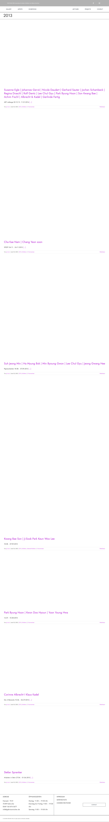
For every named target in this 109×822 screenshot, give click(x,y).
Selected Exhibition (31, 548)
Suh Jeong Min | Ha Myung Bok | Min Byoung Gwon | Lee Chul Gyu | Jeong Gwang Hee (54, 363)
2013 (20, 107)
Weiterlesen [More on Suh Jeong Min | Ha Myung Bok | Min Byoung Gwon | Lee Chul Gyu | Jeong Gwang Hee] (102, 373)
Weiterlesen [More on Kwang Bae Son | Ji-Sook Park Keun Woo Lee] (102, 548)
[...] (30, 102)
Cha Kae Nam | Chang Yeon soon (23, 242)
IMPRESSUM (61, 797)
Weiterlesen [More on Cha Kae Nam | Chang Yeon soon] (102, 252)
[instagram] (99, 3)
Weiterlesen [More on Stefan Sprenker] (102, 782)
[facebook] (93, 3)
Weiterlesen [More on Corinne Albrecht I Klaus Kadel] (102, 704)
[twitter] (96, 3)
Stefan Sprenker (13, 772)
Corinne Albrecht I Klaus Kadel (21, 694)
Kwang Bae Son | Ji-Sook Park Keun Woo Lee (29, 539)
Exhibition (24, 107)
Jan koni (8, 107)
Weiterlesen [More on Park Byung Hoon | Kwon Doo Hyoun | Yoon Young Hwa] (102, 622)
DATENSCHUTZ (62, 800)
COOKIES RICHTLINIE (64, 803)
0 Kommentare (31, 107)
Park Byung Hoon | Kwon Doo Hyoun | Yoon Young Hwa (36, 612)
